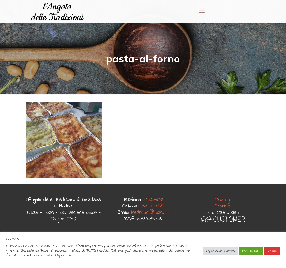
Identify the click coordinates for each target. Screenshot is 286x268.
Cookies (223, 206)
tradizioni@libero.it (149, 212)
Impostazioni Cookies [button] (220, 251)
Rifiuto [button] (272, 251)
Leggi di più (63, 255)
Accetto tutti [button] (251, 251)
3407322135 (152, 206)
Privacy (222, 200)
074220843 (153, 200)
